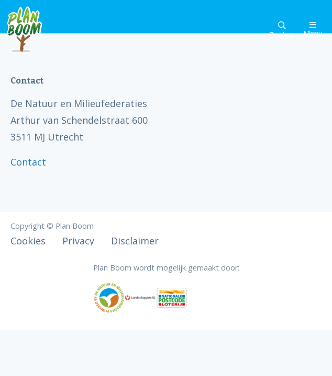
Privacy (78, 240)
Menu (313, 29)
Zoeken (282, 30)
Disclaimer (135, 240)
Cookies (28, 240)
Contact (28, 162)
